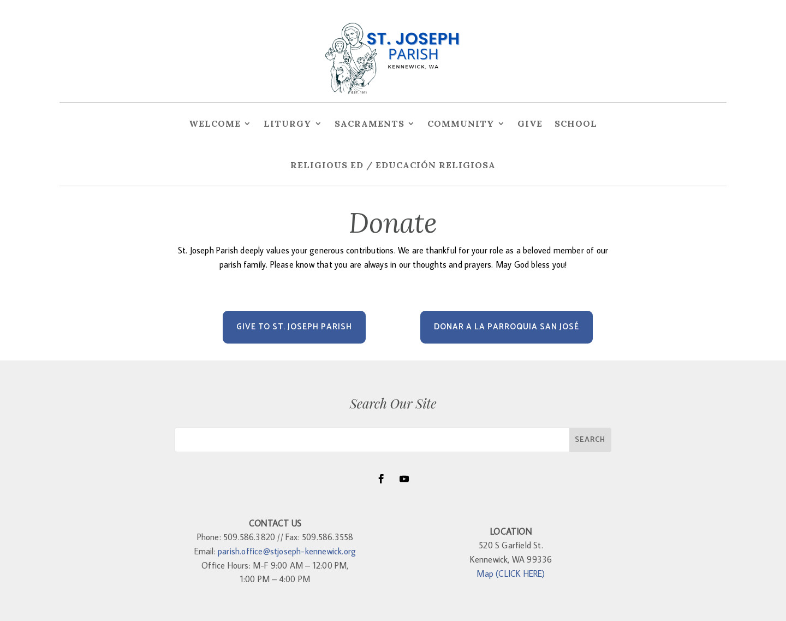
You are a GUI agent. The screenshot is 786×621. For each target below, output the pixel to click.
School (576, 123)
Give (530, 123)
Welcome (215, 123)
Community (461, 123)
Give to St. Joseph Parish (294, 327)
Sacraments (369, 123)
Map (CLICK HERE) (511, 573)
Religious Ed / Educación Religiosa (393, 164)
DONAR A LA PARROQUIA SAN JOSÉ (506, 327)
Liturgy (288, 123)
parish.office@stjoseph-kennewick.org (287, 551)
